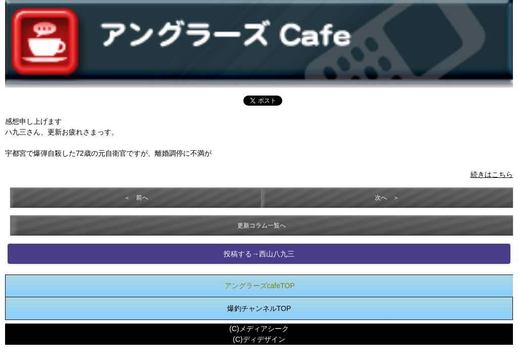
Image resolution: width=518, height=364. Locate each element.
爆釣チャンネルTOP (259, 308)
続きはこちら (491, 174)
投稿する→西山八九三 (259, 254)
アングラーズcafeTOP (260, 286)
